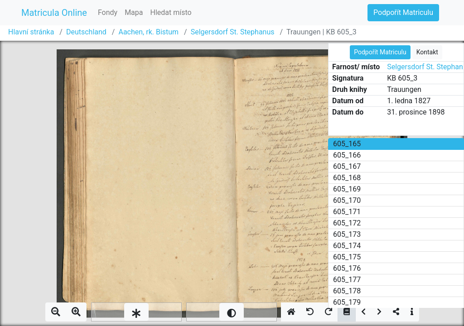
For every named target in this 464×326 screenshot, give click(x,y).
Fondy (107, 12)
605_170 (347, 200)
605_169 (347, 189)
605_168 (347, 177)
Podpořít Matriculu (403, 12)
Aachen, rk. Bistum (148, 32)
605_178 (347, 291)
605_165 (347, 143)
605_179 (347, 302)
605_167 (347, 166)
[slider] (136, 311)
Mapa (134, 12)
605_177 (347, 279)
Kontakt (427, 52)
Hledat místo (171, 12)
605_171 (347, 211)
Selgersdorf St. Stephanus (233, 32)
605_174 (347, 245)
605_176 (347, 268)
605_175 (347, 257)
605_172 (347, 223)
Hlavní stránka (31, 32)
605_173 (347, 234)
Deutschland (86, 32)
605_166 (347, 155)
